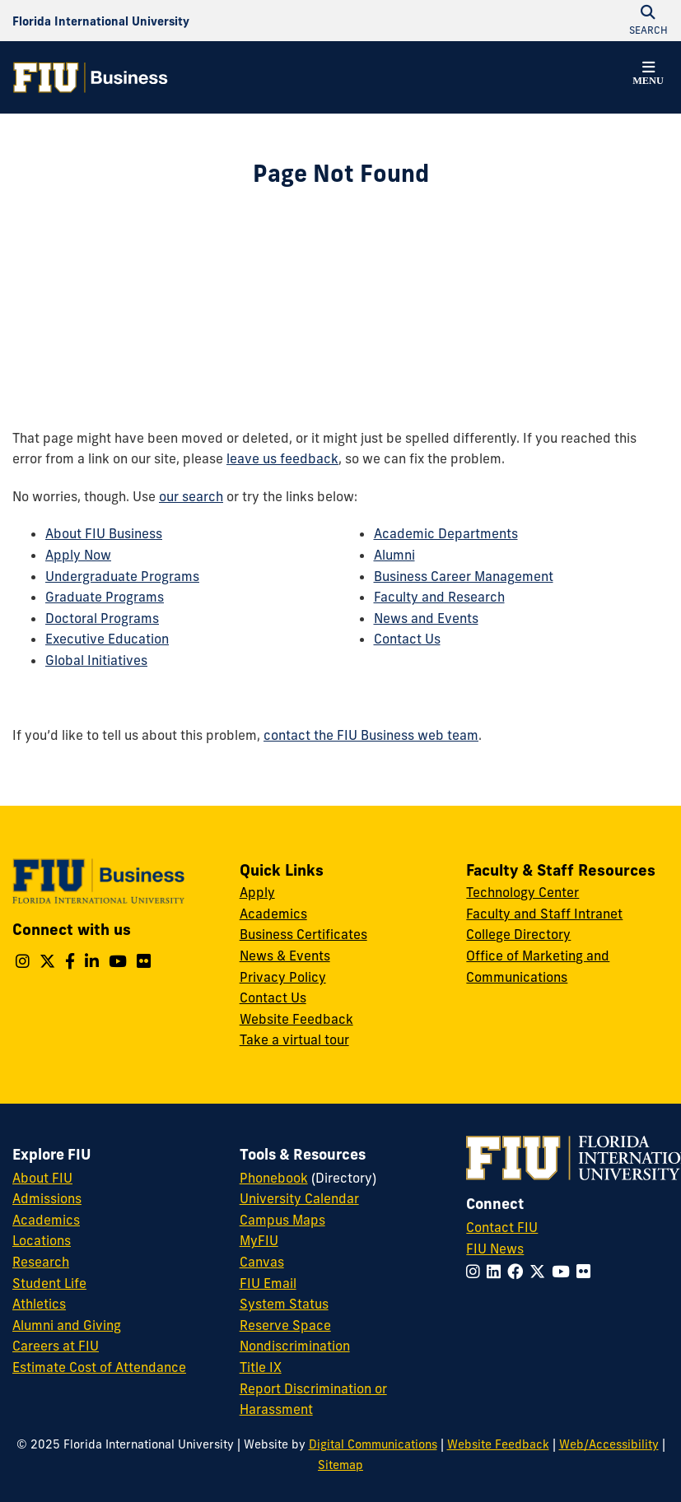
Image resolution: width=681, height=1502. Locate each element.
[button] (648, 76)
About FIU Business (103, 533)
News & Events (285, 955)
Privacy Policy (283, 977)
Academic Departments (446, 533)
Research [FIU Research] (40, 1261)
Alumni (394, 554)
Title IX (261, 1367)
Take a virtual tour (294, 1039)
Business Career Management (463, 576)
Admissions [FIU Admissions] (47, 1198)
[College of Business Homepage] (90, 77)
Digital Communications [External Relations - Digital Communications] (373, 1444)
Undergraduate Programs (122, 576)
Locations (41, 1240)
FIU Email (268, 1283)
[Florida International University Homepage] (100, 20)
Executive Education (107, 638)
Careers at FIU (55, 1345)
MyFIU (259, 1240)
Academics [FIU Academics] (46, 1219)
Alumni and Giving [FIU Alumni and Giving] (66, 1325)
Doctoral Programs (102, 618)
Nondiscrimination (295, 1345)
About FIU (42, 1178)
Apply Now (78, 554)
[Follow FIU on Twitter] (540, 1271)
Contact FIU (502, 1227)
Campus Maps (282, 1219)
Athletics (39, 1303)
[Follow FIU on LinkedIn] (497, 1271)
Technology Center (522, 892)
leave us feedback (282, 458)
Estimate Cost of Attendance (99, 1367)
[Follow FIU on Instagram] (476, 1271)
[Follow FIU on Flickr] (586, 1271)
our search (191, 496)
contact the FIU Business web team (371, 735)
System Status (284, 1303)
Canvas (262, 1261)
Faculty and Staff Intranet (544, 913)
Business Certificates (303, 934)
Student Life (49, 1283)
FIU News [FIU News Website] (495, 1248)
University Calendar (299, 1198)
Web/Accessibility (609, 1444)
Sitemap (340, 1465)
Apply (257, 892)
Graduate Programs (104, 596)
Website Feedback (296, 1019)
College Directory (518, 934)
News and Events (426, 618)
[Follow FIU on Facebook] (518, 1271)
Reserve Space (285, 1325)
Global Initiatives (96, 660)
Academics (273, 913)
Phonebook (274, 1178)
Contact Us (407, 638)
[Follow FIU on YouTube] (564, 1271)
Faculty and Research (439, 596)
